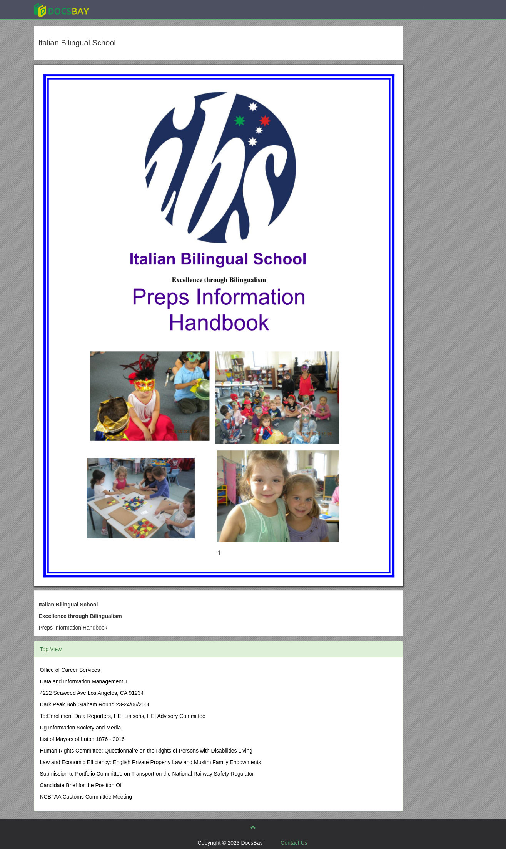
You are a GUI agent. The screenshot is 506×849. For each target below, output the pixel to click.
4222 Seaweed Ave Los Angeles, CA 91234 (92, 693)
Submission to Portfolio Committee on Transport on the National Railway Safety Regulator (147, 774)
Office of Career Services (70, 670)
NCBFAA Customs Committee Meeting (86, 797)
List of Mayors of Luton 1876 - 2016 (82, 739)
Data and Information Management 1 (84, 681)
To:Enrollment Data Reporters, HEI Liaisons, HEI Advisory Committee (122, 716)
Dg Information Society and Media (80, 727)
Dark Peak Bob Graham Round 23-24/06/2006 (95, 704)
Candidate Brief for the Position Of (81, 785)
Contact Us (294, 843)
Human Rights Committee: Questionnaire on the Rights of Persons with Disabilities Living (146, 751)
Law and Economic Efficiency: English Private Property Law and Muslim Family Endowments (150, 762)
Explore (119, 9)
